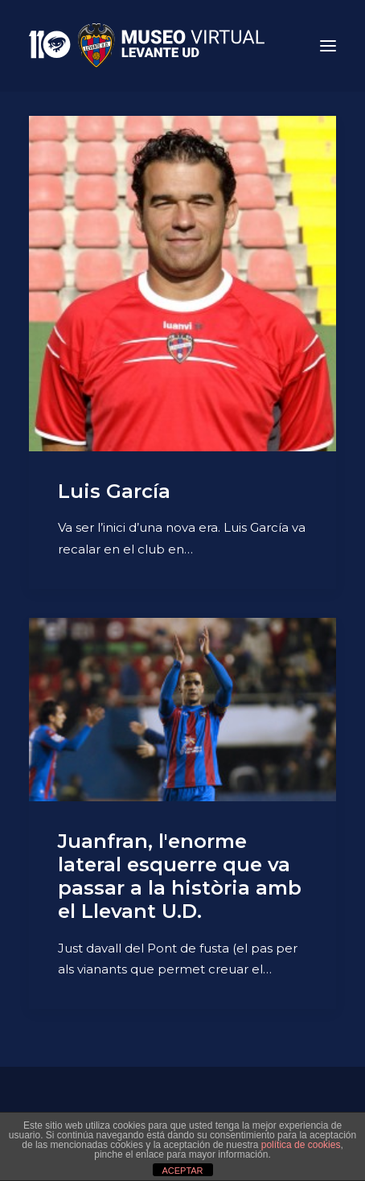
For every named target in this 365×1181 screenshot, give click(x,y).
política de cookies (301, 1144)
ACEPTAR (182, 1170)
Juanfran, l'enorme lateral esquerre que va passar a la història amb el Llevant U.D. (179, 875)
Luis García (114, 491)
